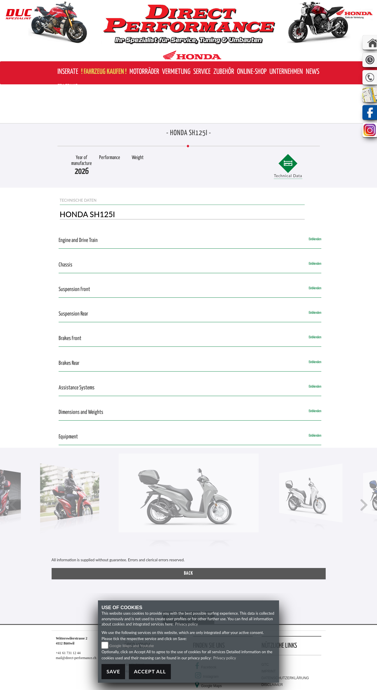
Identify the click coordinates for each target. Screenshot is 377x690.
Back (188, 573)
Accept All (150, 671)
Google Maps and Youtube (131, 646)
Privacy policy (186, 624)
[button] (144, 72)
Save (113, 671)
